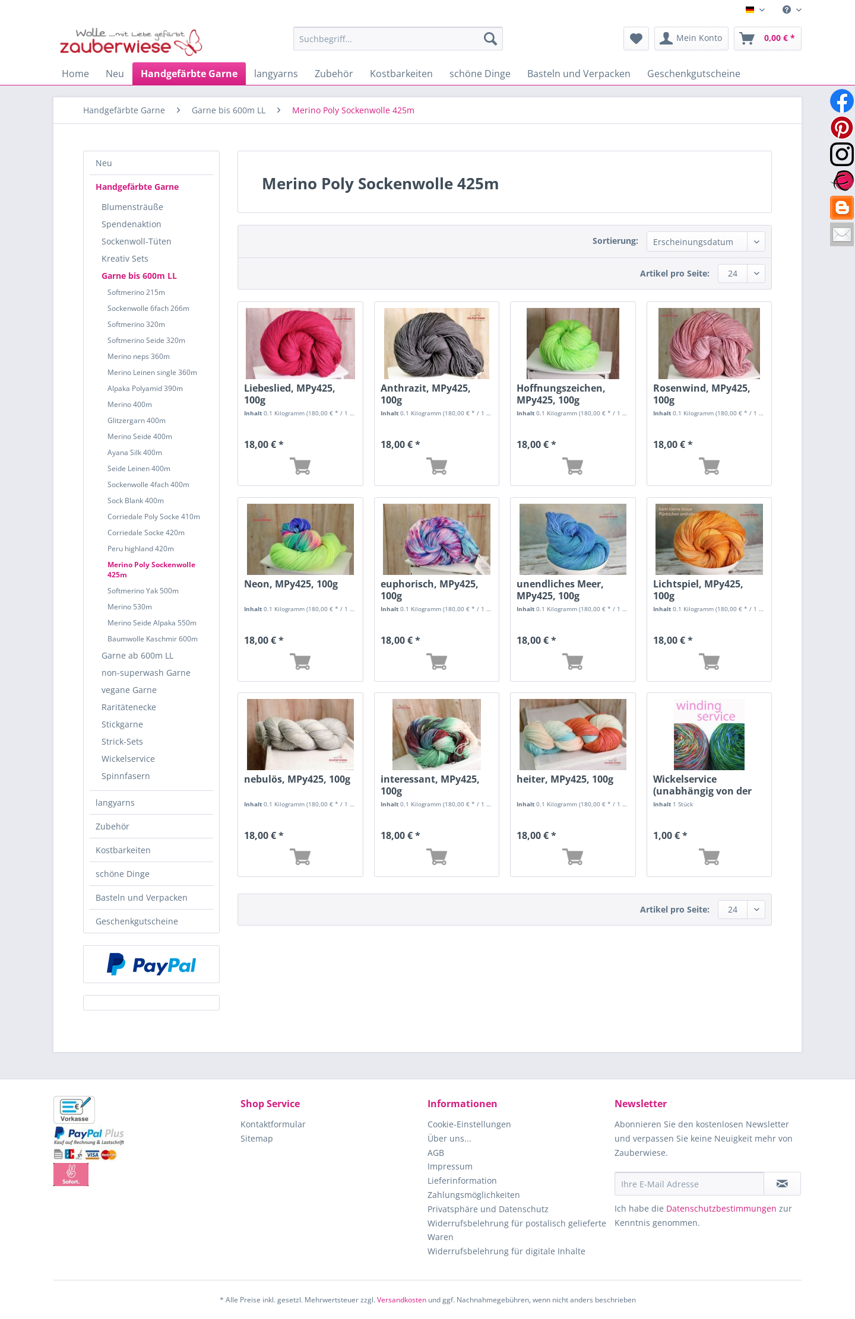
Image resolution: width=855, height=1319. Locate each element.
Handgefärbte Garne (137, 186)
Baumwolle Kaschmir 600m (152, 639)
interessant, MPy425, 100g (430, 785)
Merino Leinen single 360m (152, 372)
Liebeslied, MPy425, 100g (289, 394)
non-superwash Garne (146, 672)
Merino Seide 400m (139, 436)
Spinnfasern (126, 775)
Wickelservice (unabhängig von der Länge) (702, 785)
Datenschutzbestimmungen (721, 1208)
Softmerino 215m (136, 292)
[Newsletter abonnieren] (782, 1184)
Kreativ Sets (125, 258)
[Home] (75, 73)
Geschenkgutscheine (137, 921)
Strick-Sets (122, 741)
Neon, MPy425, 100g (291, 584)
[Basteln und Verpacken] (579, 73)
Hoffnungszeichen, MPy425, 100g (561, 394)
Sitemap (256, 1138)
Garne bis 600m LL (139, 275)
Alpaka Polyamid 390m (145, 388)
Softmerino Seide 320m (146, 340)
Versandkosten (401, 1300)
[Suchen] (490, 38)
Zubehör (112, 826)
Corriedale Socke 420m (146, 532)
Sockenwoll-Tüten (137, 241)
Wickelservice (128, 758)
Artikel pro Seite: (675, 273)
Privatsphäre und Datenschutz (488, 1209)
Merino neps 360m (138, 356)
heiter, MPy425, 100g (565, 779)
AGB (436, 1152)
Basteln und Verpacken (142, 897)
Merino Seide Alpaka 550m (152, 623)
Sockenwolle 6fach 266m (148, 308)
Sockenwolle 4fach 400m (148, 484)
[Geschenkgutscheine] (694, 73)
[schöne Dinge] (480, 73)
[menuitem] (788, 9)
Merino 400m (129, 404)
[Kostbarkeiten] (401, 73)
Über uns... (449, 1138)
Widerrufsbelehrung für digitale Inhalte (506, 1251)
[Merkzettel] (636, 38)
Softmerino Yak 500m (143, 591)
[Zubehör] (334, 73)
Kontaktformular (273, 1124)
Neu (104, 163)
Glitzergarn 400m (136, 420)
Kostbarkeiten (123, 850)
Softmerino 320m (136, 324)
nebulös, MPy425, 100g (297, 779)
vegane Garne (129, 689)
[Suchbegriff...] (398, 38)
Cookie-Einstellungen (469, 1124)
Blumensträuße (132, 206)
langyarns (115, 802)
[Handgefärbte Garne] (189, 73)
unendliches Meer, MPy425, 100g (560, 590)
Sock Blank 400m (135, 500)
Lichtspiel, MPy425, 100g (698, 590)
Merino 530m (129, 607)
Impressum (450, 1166)
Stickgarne (122, 724)
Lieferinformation (462, 1180)
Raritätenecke (129, 707)
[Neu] (114, 73)
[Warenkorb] (768, 38)
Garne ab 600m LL (137, 655)
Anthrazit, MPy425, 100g (426, 394)
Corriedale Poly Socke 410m (153, 516)
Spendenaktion (132, 224)
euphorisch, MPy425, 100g (430, 590)
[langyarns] (276, 73)
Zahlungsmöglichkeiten (474, 1194)
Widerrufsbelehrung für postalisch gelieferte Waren (517, 1230)
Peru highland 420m (140, 549)
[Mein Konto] (691, 38)
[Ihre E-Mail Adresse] (689, 1184)
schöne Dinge (123, 873)
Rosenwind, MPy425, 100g (701, 394)
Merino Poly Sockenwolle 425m (151, 570)
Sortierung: (615, 240)
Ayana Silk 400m (134, 452)
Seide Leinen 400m (138, 468)
